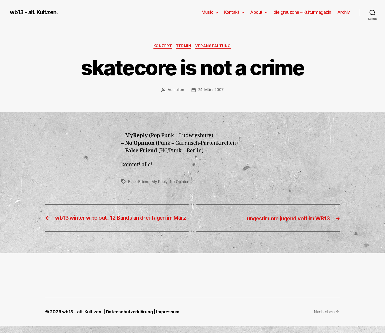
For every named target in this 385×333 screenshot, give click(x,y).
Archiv (343, 12)
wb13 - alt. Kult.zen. (35, 12)
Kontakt (231, 12)
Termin (184, 46)
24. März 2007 (211, 90)
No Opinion (181, 182)
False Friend (139, 182)
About (256, 12)
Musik (207, 12)
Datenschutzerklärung (130, 319)
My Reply (160, 182)
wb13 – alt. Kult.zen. (82, 319)
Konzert (162, 46)
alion (179, 90)
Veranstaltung (214, 46)
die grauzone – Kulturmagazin (302, 12)
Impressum (169, 319)
